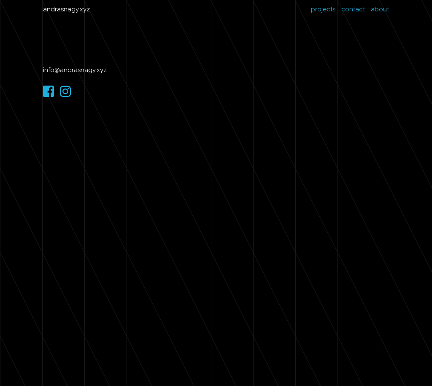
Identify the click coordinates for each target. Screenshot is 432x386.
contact (353, 9)
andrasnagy (60, 9)
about (380, 9)
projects (323, 9)
